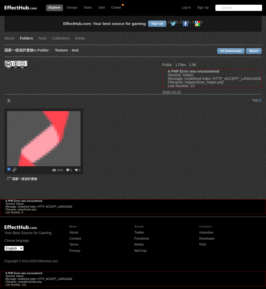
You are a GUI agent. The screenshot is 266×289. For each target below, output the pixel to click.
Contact (75, 238)
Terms (73, 244)
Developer (207, 238)
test (75, 50)
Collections (61, 38)
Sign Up (203, 7)
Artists (80, 38)
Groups (72, 7)
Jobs (101, 7)
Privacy (75, 251)
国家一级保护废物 (24, 179)
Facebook (141, 238)
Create (116, 7)
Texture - (63, 50)
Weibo (139, 244)
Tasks (88, 7)
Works (9, 38)
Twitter (139, 232)
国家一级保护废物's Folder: (27, 50)
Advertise (206, 232)
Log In (186, 7)
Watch (253, 51)
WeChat (140, 251)
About (73, 232)
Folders (26, 38)
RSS (202, 244)
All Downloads (231, 51)
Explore (55, 7)
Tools (42, 38)
